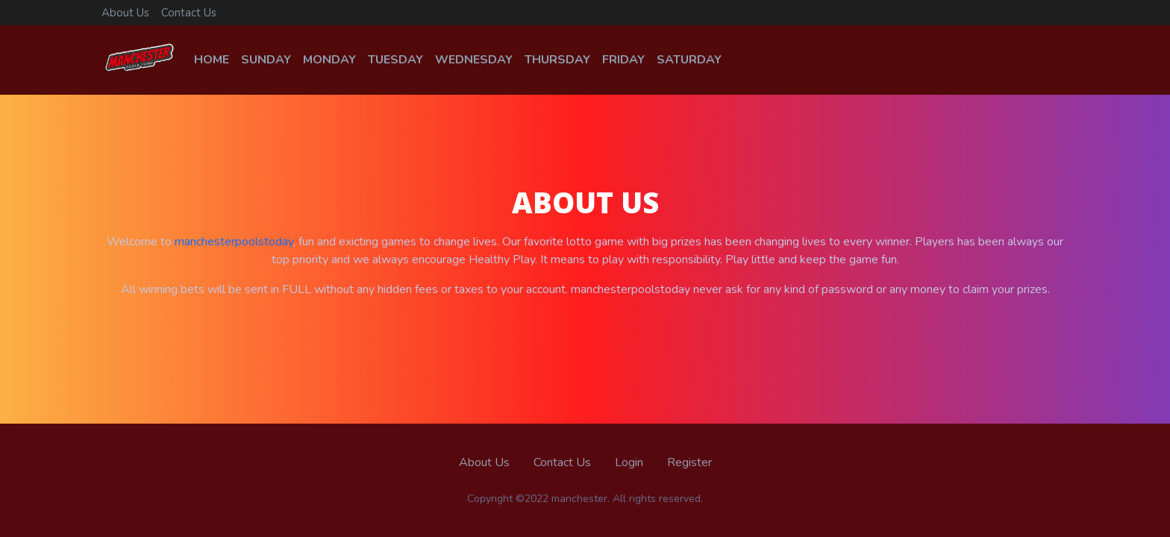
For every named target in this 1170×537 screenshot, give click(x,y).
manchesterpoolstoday (234, 241)
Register (689, 462)
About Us (125, 12)
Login (629, 462)
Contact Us (188, 12)
